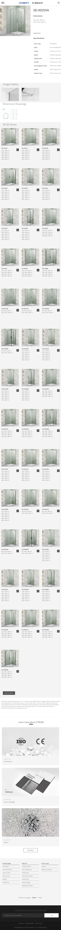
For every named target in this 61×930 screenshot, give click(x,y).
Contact (44, 866)
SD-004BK (45, 268)
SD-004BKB (45, 429)
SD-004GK (25, 268)
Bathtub (5, 879)
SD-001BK (4, 188)
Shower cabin (6, 876)
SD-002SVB (4, 308)
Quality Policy (25, 879)
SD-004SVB (45, 389)
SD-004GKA (45, 629)
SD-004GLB (4, 429)
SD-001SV (4, 148)
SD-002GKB (45, 308)
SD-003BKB (25, 389)
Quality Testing (26, 882)
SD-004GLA (25, 629)
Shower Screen (6, 873)
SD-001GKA (45, 469)
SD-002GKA (4, 549)
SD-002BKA (25, 549)
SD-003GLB (45, 348)
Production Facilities (27, 876)
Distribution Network (27, 885)
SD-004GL (4, 268)
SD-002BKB (4, 348)
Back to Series (9, 693)
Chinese (40, 897)
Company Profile (26, 866)
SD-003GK (4, 228)
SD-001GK (45, 148)
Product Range (30, 923)
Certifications (25, 873)
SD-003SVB (25, 348)
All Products (6, 866)
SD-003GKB (4, 389)
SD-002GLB (25, 308)
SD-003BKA (45, 589)
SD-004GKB (25, 429)
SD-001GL (25, 148)
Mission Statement (27, 869)
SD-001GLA (25, 469)
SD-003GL (45, 188)
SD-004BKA (4, 669)
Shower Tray (6, 882)
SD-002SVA (25, 509)
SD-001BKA (4, 509)
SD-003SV (25, 188)
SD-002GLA (45, 509)
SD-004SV (45, 228)
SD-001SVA (4, 469)
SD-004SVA (4, 629)
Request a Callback (47, 869)
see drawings (37, 33)
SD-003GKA (25, 589)
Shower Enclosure (7, 869)
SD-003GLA (4, 589)
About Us (21, 923)
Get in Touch (39, 923)
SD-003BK (25, 228)
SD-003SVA (45, 549)
